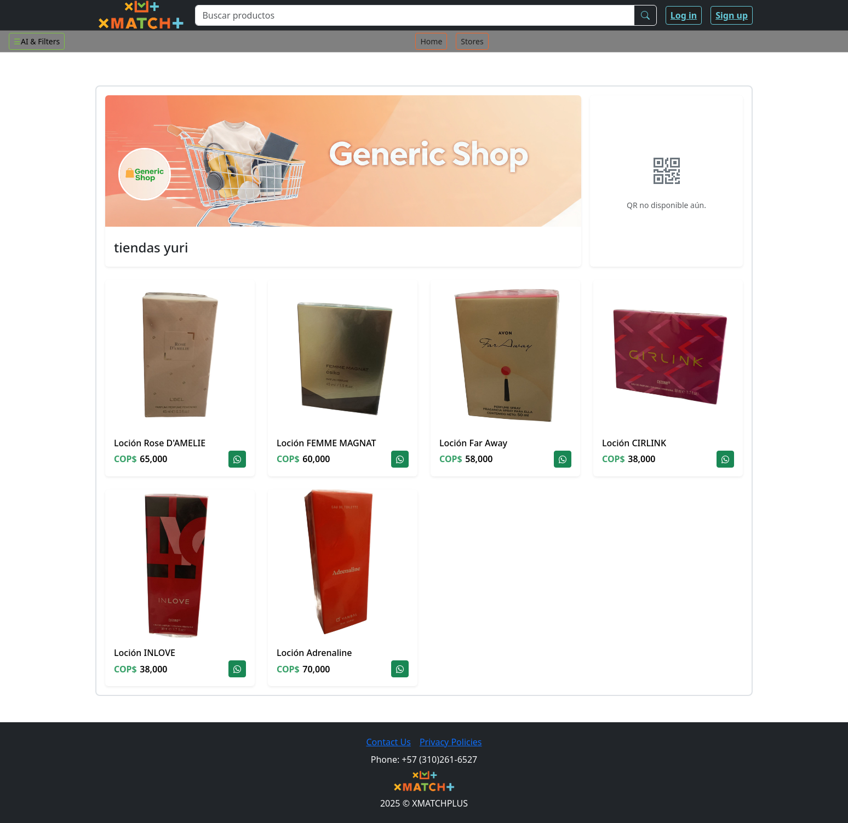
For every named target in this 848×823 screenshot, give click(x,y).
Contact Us (388, 742)
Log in (684, 15)
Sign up (731, 15)
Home (431, 41)
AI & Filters (37, 41)
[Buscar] (645, 15)
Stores (472, 41)
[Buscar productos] (414, 15)
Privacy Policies (451, 742)
